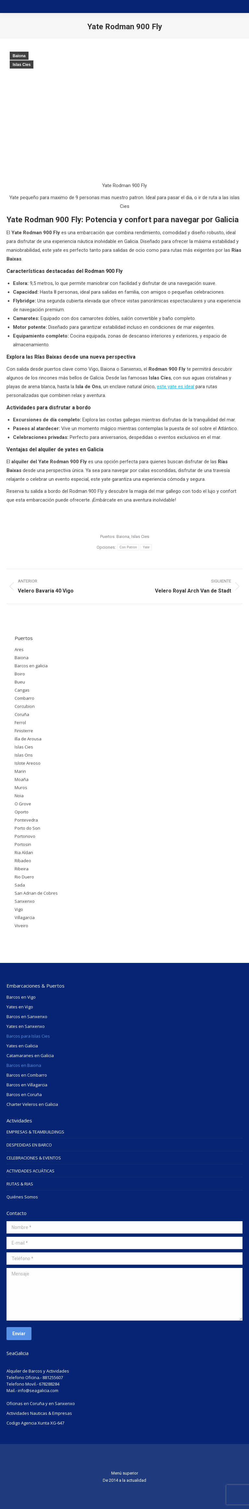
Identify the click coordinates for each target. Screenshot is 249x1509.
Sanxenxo (25, 901)
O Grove (23, 804)
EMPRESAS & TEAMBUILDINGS (35, 1132)
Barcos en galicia (31, 666)
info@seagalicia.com (38, 1390)
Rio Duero (24, 877)
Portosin (23, 844)
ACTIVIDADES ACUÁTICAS (30, 1171)
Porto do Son (27, 828)
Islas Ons (24, 755)
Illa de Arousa (28, 739)
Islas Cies (21, 64)
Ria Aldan (24, 852)
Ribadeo (23, 860)
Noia (19, 796)
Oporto (22, 812)
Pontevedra (26, 820)
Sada (20, 885)
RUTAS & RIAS (19, 1184)
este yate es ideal (175, 387)
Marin (20, 771)
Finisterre (24, 731)
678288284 (49, 1384)
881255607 (52, 1377)
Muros (21, 787)
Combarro (24, 698)
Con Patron (128, 547)
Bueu (20, 682)
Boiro (20, 674)
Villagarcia (25, 917)
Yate (146, 547)
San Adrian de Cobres (36, 893)
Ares (19, 649)
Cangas (22, 690)
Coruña (22, 714)
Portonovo (25, 836)
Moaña (22, 779)
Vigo (19, 909)
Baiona (19, 56)
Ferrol (20, 722)
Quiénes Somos (22, 1197)
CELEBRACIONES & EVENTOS (33, 1158)
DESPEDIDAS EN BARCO (29, 1145)
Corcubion (25, 706)
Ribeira (22, 869)
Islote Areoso (28, 763)
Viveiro (21, 925)
